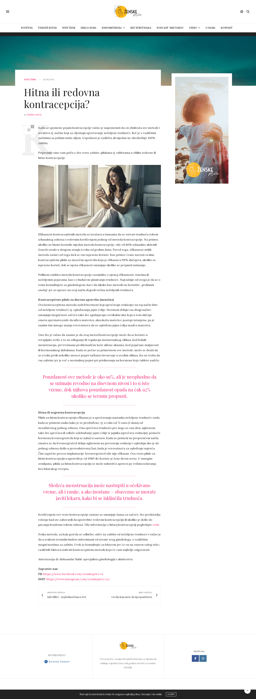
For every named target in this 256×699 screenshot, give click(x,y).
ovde (156, 524)
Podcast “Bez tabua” (170, 27)
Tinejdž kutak (47, 27)
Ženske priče (34, 115)
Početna (27, 27)
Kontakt (227, 27)
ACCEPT (171, 694)
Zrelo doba (88, 27)
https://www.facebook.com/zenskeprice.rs (73, 574)
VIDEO (193, 27)
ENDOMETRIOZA (112, 27)
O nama (210, 27)
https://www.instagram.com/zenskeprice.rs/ (78, 579)
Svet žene (68, 27)
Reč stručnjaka (140, 27)
